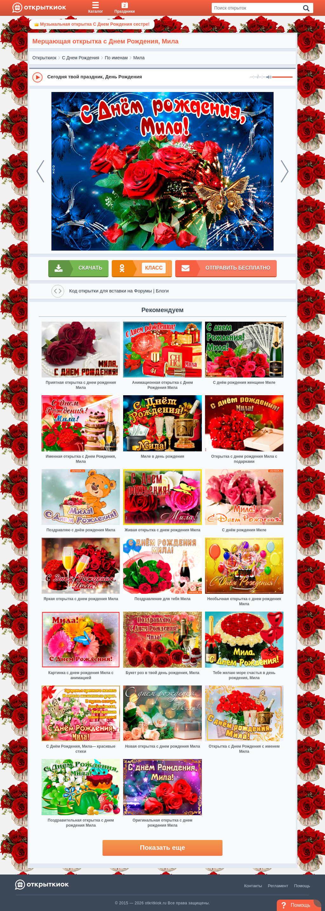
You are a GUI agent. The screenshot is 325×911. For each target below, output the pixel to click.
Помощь (302, 885)
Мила (138, 57)
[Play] (37, 77)
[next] (284, 171)
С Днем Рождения (80, 57)
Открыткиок (44, 57)
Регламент (278, 885)
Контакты (253, 885)
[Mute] (269, 77)
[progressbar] (282, 77)
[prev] (40, 171)
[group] (162, 77)
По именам (116, 57)
